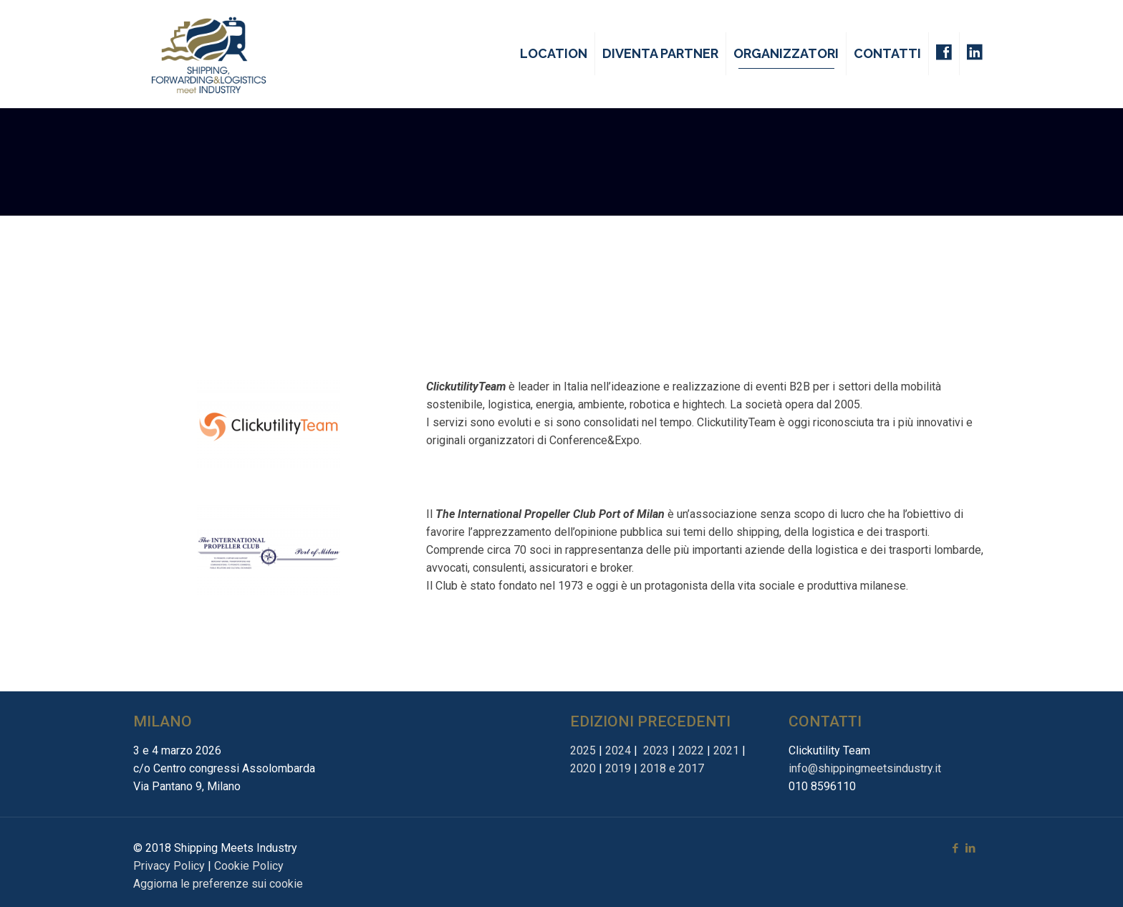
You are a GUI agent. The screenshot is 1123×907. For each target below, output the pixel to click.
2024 (618, 750)
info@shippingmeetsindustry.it (865, 768)
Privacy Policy (169, 866)
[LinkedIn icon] (970, 848)
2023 (654, 750)
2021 (726, 750)
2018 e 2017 (672, 768)
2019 (618, 768)
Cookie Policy (249, 866)
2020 (583, 768)
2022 (691, 750)
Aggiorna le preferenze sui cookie (218, 884)
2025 (583, 750)
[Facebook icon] (955, 848)
